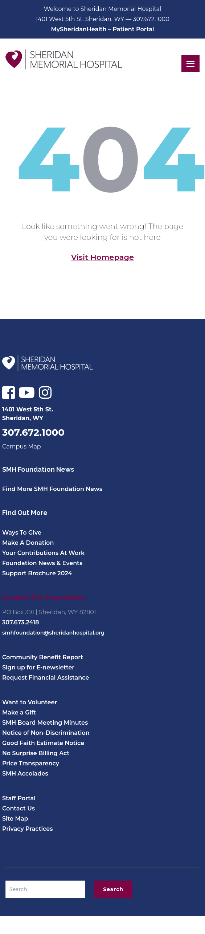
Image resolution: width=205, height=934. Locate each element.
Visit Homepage (102, 257)
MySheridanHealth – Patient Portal (102, 29)
